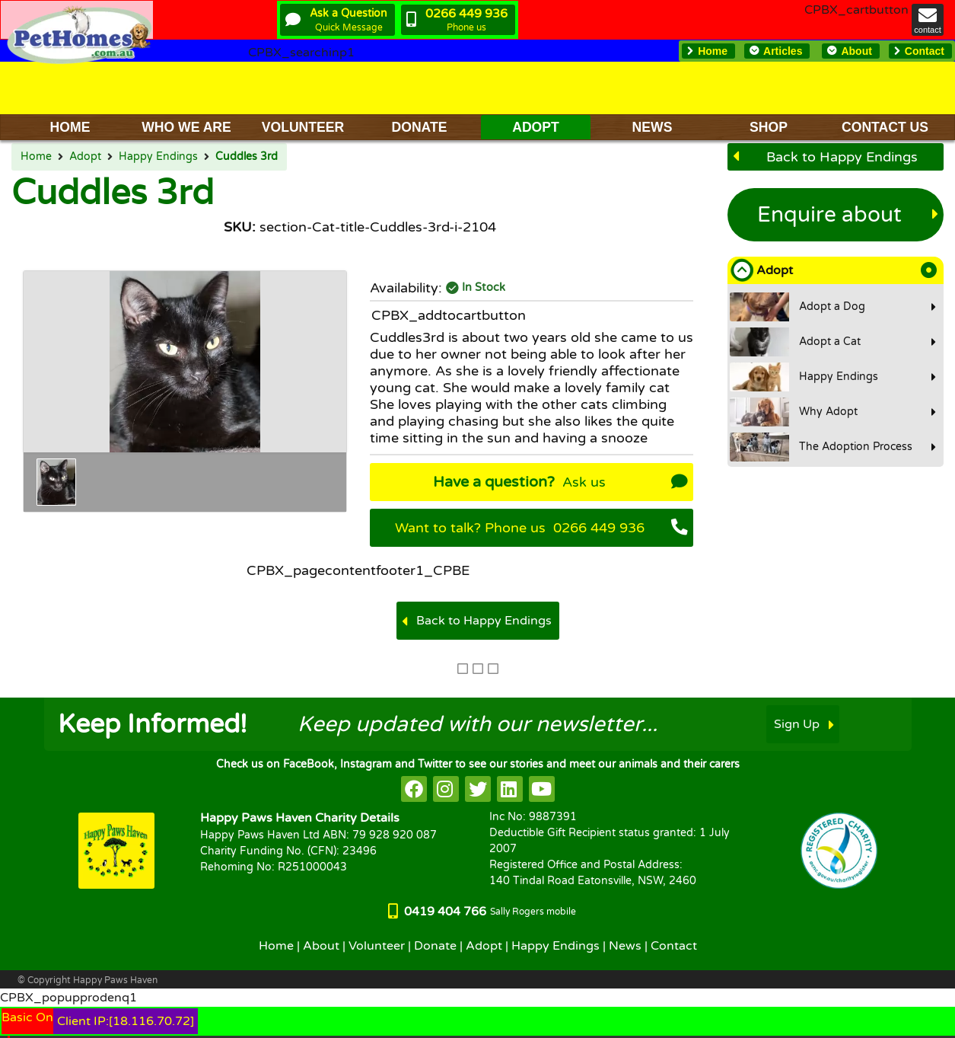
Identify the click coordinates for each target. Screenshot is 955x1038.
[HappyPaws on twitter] (478, 789)
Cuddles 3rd (246, 157)
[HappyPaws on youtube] (542, 789)
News (625, 945)
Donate (435, 945)
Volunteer (377, 945)
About (321, 945)
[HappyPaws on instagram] (446, 789)
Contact (674, 945)
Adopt (85, 157)
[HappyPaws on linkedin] (510, 789)
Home (36, 157)
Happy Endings (158, 157)
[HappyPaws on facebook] (414, 789)
